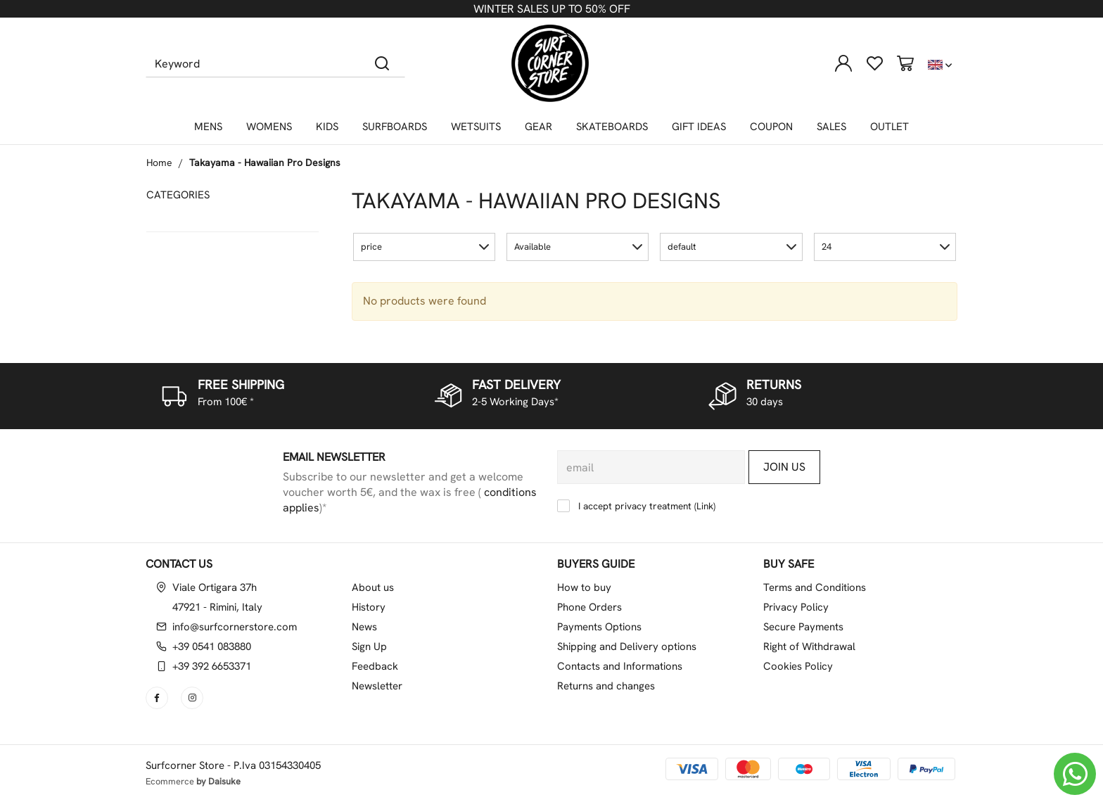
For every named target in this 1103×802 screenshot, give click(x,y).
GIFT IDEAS (699, 127)
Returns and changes (606, 686)
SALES (831, 127)
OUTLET (889, 127)
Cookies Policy (798, 666)
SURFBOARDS (394, 127)
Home (159, 162)
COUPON (771, 127)
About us (373, 587)
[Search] (382, 63)
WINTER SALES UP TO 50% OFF (551, 8)
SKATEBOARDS (612, 127)
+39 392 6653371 (211, 666)
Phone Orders (589, 607)
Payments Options (599, 627)
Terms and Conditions (814, 587)
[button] (424, 247)
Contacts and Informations (619, 666)
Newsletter (377, 686)
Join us (784, 466)
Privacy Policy (796, 607)
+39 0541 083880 (211, 646)
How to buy (584, 587)
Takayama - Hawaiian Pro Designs (264, 162)
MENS (208, 127)
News (364, 627)
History (368, 607)
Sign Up (369, 646)
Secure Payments (803, 627)
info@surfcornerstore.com (234, 627)
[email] (651, 467)
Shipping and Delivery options (626, 646)
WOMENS (269, 127)
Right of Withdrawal (809, 646)
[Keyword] (253, 63)
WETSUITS (476, 127)
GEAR (538, 127)
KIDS (327, 127)
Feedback (375, 666)
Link (704, 505)
